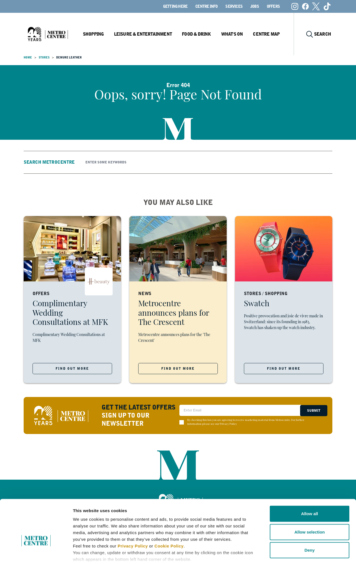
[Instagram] (295, 6)
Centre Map (269, 34)
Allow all (309, 479)
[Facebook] (305, 6)
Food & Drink (200, 34)
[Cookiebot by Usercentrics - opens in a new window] (36, 553)
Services (234, 6)
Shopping (98, 34)
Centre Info (206, 6)
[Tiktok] (327, 6)
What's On (235, 34)
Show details (292, 553)
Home (28, 57)
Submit (313, 410)
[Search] (206, 162)
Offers (273, 6)
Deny (310, 515)
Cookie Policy (169, 511)
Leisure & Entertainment (147, 34)
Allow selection (309, 497)
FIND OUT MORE (72, 368)
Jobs (254, 6)
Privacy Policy (133, 511)
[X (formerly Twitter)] (316, 6)
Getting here (175, 6)
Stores (44, 57)
